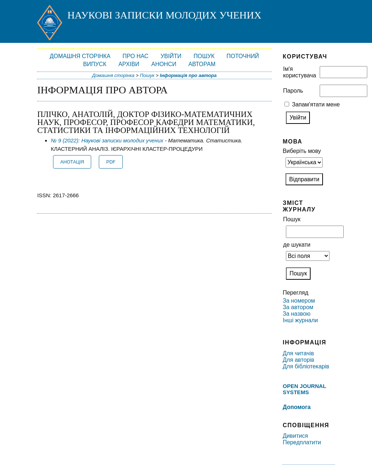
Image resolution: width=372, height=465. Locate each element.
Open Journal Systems (304, 389)
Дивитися (295, 436)
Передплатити (302, 442)
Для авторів (298, 360)
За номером (299, 301)
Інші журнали (300, 320)
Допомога (297, 407)
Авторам (201, 64)
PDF (111, 162)
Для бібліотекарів (306, 366)
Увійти (171, 56)
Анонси (164, 64)
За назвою (296, 314)
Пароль (293, 91)
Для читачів (298, 353)
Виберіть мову (302, 151)
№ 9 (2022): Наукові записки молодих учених (107, 140)
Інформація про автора (188, 75)
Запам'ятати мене (316, 104)
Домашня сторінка (80, 56)
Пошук (204, 56)
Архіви (128, 64)
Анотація (72, 162)
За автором (298, 307)
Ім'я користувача (299, 72)
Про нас (135, 56)
